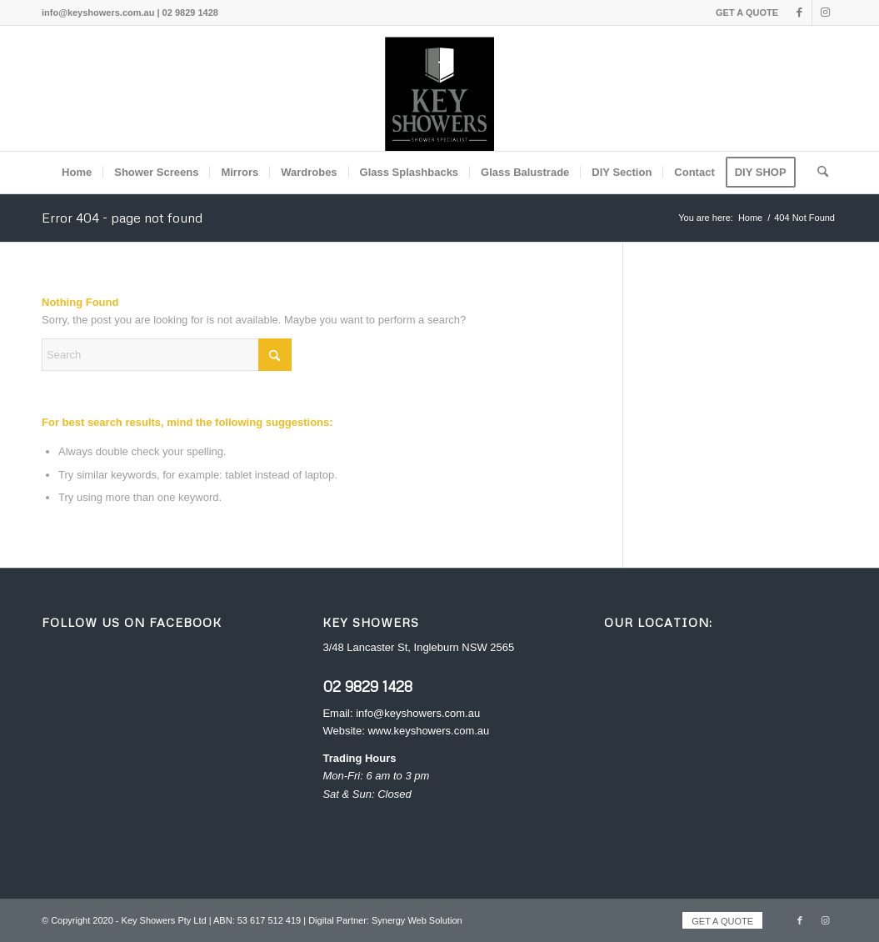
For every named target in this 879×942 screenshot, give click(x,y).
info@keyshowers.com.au (418, 713)
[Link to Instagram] (824, 12)
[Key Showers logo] (440, 88)
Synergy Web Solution (417, 920)
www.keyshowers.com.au (428, 730)
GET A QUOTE (747, 13)
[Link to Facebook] (799, 12)
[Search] (817, 172)
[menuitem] (742, 12)
